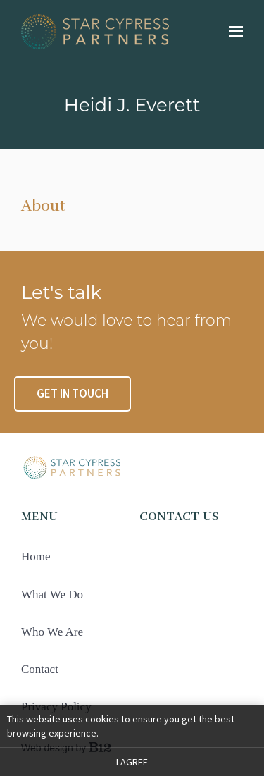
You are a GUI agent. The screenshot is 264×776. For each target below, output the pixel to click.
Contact (39, 669)
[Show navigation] (232, 31)
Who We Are (52, 632)
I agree (132, 762)
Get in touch (72, 393)
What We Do (52, 594)
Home (36, 556)
